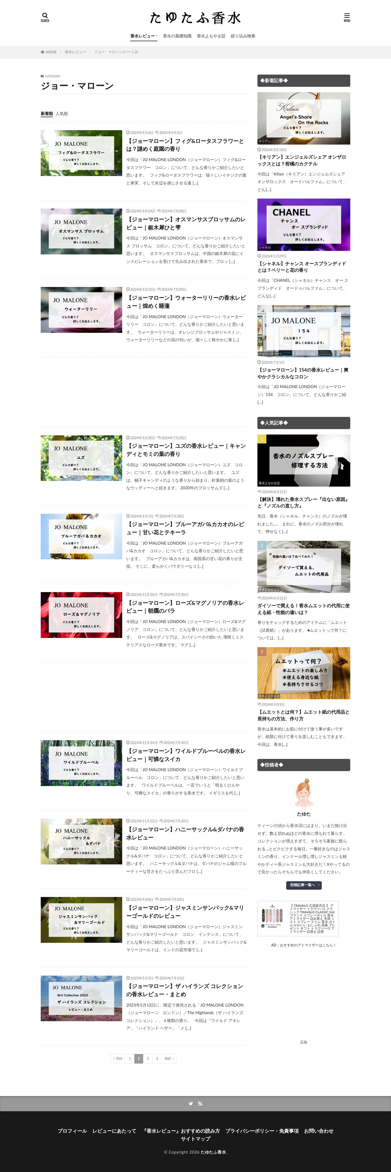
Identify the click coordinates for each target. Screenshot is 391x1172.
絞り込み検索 (243, 35)
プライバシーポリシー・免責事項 (262, 1131)
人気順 (62, 113)
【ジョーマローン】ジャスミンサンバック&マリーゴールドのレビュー (185, 911)
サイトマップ (195, 1139)
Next (168, 1058)
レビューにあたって (114, 1131)
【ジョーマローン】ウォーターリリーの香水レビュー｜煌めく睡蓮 (186, 301)
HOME (51, 52)
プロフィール (72, 1131)
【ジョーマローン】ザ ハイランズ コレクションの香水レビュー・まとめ (184, 990)
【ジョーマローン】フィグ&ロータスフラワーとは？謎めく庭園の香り (185, 145)
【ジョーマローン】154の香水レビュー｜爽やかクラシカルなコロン (302, 373)
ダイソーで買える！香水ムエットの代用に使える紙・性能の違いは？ (303, 609)
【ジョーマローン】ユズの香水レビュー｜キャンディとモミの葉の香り (186, 449)
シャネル (265, 247)
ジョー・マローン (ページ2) (116, 52)
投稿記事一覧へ (302, 885)
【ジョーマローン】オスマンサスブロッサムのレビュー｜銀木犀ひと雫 (186, 223)
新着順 (47, 113)
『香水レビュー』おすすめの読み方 (181, 1131)
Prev (119, 1058)
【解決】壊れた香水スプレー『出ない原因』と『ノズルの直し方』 (303, 503)
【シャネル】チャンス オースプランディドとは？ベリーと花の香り (301, 267)
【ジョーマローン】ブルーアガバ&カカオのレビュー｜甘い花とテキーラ (185, 528)
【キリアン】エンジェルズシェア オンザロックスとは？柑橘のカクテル (301, 160)
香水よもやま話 (211, 35)
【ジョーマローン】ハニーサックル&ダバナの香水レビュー (185, 833)
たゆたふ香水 (213, 1151)
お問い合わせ (318, 1131)
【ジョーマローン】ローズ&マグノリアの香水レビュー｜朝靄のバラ (185, 606)
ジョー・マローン (271, 353)
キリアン (265, 141)
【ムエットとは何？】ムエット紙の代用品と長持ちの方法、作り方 (303, 715)
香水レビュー (142, 35)
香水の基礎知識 (177, 35)
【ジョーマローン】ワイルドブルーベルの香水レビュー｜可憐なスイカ (186, 755)
